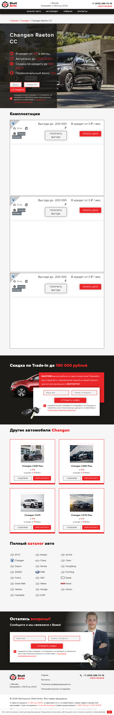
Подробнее (23, 478)
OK (109, 712)
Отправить (18, 89)
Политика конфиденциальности (56, 673)
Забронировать (42, 478)
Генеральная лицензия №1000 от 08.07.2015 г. (46, 708)
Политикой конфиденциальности (29, 101)
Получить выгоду (56, 135)
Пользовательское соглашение (55, 677)
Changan (24, 20)
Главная (14, 20)
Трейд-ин (67, 11)
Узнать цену (90, 133)
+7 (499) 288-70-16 (101, 3)
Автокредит (52, 11)
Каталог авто (34, 11)
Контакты (82, 11)
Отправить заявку (70, 400)
